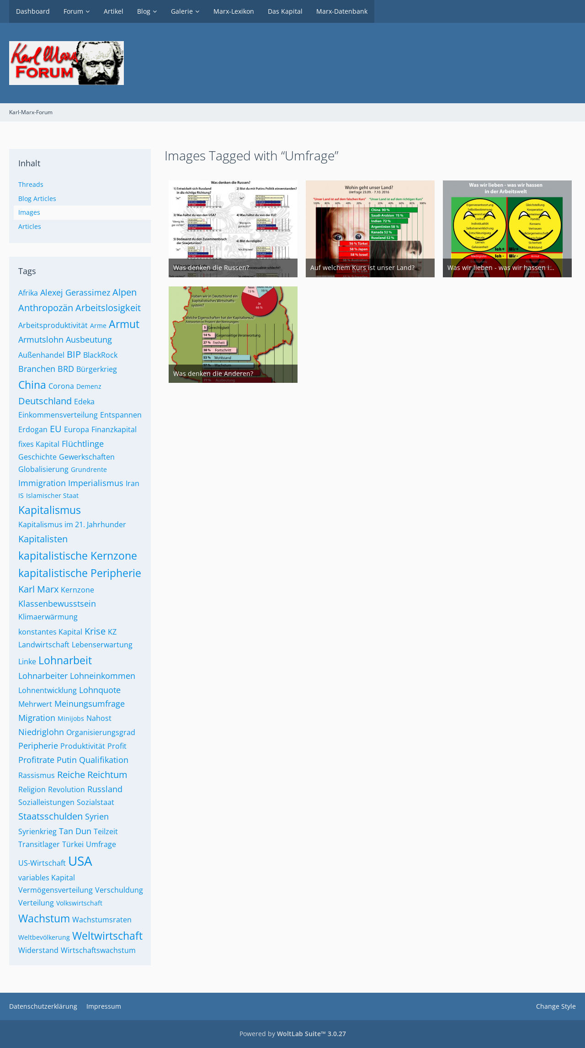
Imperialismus (95, 482)
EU (56, 429)
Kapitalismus (49, 510)
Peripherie (38, 745)
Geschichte (37, 457)
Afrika (28, 293)
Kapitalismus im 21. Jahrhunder (72, 524)
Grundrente (89, 469)
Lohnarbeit (65, 660)
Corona (61, 386)
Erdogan (33, 429)
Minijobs (71, 718)
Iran (132, 483)
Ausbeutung (89, 339)
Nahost (99, 718)
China (32, 384)
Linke (27, 661)
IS (21, 495)
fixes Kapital (38, 444)
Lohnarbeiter (43, 675)
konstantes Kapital (50, 632)
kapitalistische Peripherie (79, 573)
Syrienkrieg (37, 831)
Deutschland (45, 401)
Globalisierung (43, 469)
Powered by (292, 1033)
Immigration (42, 482)
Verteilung (36, 903)
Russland (104, 788)
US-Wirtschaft (42, 863)
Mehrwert (35, 704)
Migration (36, 717)
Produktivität (82, 746)
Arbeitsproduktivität (53, 325)
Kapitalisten (43, 539)
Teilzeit (106, 831)
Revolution (66, 789)
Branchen (36, 368)
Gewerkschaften (87, 457)
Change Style (556, 1006)
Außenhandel (41, 355)
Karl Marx (38, 589)
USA (80, 860)
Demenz (88, 386)
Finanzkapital (114, 429)
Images (29, 212)
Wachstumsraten (102, 920)
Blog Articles (37, 198)
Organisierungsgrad (100, 732)
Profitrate (36, 759)
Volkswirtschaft (79, 903)
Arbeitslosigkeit (108, 308)
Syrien (97, 816)
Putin (67, 759)
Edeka (84, 402)
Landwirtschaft (43, 645)
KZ (112, 632)
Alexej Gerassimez (75, 292)
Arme (98, 325)
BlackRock (100, 355)
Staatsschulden (50, 816)
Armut (124, 324)
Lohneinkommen (102, 675)
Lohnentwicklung (47, 690)
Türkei (73, 844)
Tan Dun (75, 831)
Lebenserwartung (102, 645)
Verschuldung (119, 890)
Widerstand (38, 950)
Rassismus (36, 775)
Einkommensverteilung (58, 415)
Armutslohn (41, 339)
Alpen (124, 292)
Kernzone (77, 590)
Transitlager (39, 844)
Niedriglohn (41, 731)
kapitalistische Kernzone (77, 555)
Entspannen (121, 415)
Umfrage (101, 844)
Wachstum (44, 918)
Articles (29, 226)
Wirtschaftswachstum (98, 950)
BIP (74, 354)
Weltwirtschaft (107, 935)
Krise (95, 631)
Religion (32, 789)
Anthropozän (45, 308)
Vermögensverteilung (55, 890)
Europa (76, 429)
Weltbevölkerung (44, 937)
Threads (30, 184)
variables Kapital (46, 878)
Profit (117, 746)
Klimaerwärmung (48, 617)
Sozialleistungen (46, 802)
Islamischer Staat (52, 495)
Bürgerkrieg (96, 369)
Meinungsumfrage (89, 703)
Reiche (71, 774)
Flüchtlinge (83, 443)
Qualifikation (103, 759)
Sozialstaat (95, 802)
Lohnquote (100, 689)
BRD (66, 368)
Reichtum (107, 774)
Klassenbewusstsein (57, 603)
